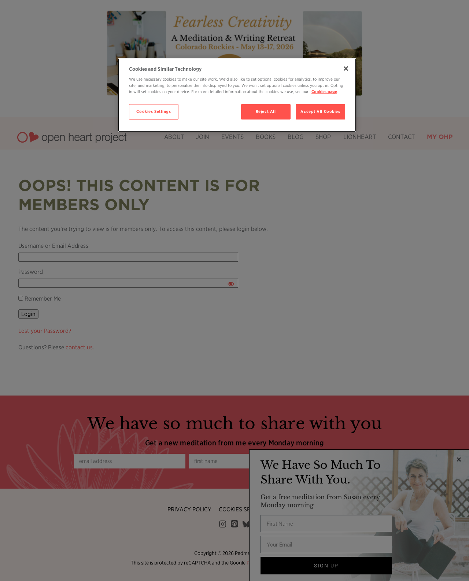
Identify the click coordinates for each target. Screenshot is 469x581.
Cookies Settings (153, 111)
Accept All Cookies (320, 111)
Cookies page (324, 91)
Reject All (266, 111)
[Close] (346, 68)
